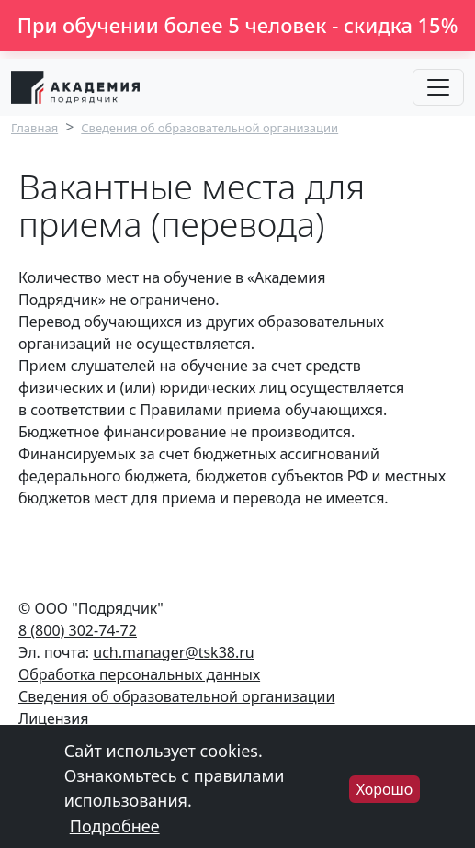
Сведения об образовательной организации (209, 127)
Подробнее (115, 833)
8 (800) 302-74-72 (77, 630)
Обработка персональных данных (139, 674)
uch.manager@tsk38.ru (173, 652)
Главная (34, 127)
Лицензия (53, 718)
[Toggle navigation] (438, 87)
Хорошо (384, 796)
